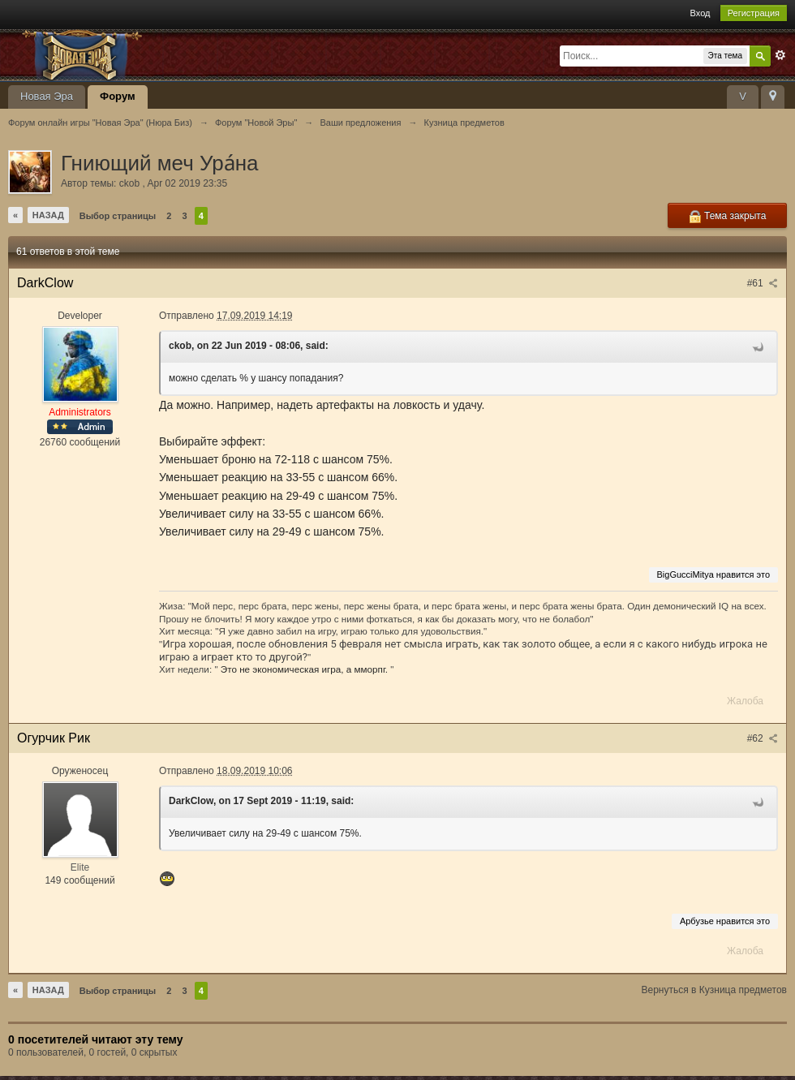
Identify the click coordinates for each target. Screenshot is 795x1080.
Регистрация (754, 13)
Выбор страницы (118, 216)
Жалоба (745, 701)
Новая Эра (46, 96)
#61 (762, 283)
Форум (117, 96)
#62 (762, 738)
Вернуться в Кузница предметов (715, 990)
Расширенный (780, 55)
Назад (48, 215)
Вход (700, 13)
